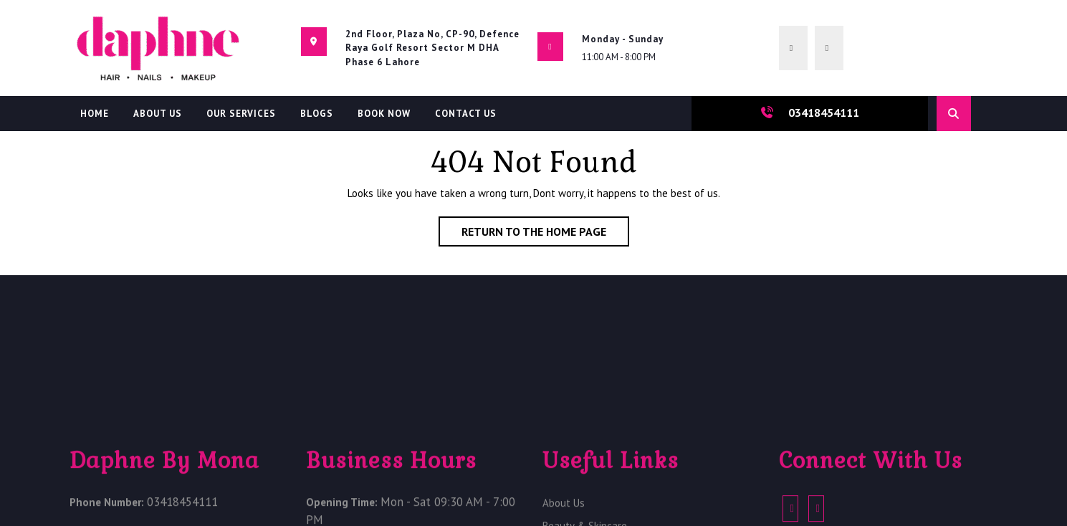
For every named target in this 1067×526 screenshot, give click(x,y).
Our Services (241, 113)
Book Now (384, 113)
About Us (157, 113)
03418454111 (823, 112)
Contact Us (466, 113)
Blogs (316, 113)
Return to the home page (545, 234)
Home (94, 113)
